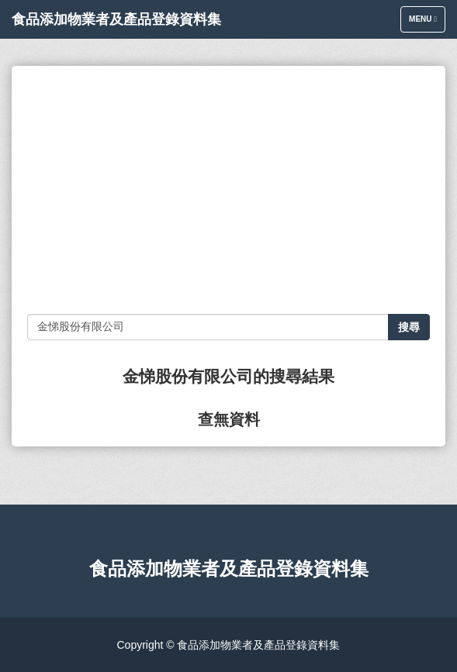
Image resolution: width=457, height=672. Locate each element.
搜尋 (409, 327)
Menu (426, 23)
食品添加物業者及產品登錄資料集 (116, 19)
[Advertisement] (228, 189)
